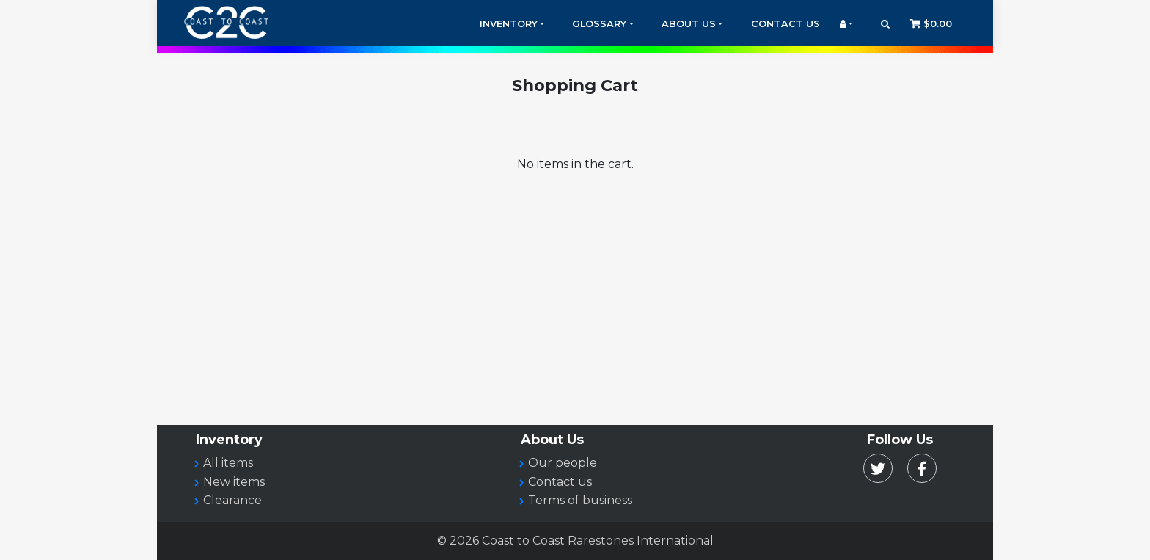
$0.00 (931, 23)
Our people (562, 463)
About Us (689, 23)
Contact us (560, 482)
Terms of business (580, 500)
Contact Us (785, 23)
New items (234, 482)
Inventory (509, 23)
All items (228, 463)
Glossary (599, 23)
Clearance (232, 500)
